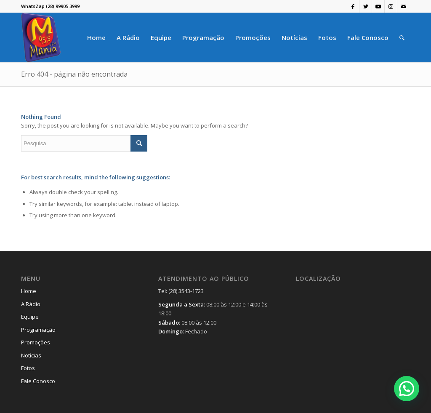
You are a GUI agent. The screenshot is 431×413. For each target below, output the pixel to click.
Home (28, 291)
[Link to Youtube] (378, 6)
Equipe (30, 316)
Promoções (35, 342)
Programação (38, 329)
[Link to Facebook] (353, 6)
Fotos (28, 368)
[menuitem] (96, 37)
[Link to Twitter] (365, 6)
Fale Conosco (38, 381)
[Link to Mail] (403, 6)
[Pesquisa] (402, 37)
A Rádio (30, 304)
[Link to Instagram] (391, 6)
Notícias (31, 355)
